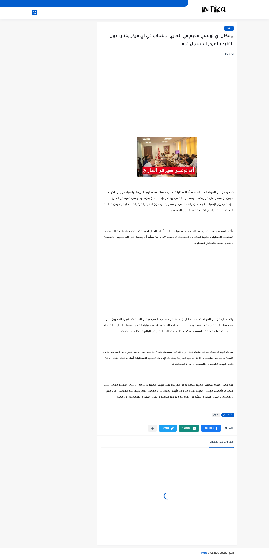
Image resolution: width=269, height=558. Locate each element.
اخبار (229, 28)
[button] (211, 428)
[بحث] (34, 12)
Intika (204, 553)
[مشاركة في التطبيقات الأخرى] (152, 428)
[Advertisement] (167, 86)
